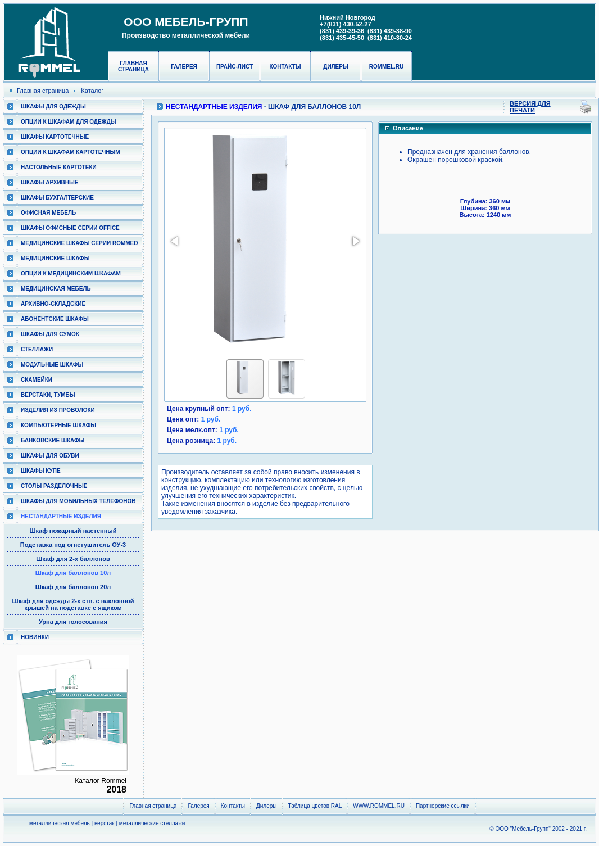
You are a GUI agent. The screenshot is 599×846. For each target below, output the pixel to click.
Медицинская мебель (56, 289)
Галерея (184, 67)
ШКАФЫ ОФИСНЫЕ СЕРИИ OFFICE (70, 228)
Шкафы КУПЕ (41, 471)
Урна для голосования (73, 621)
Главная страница (133, 66)
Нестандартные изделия (61, 516)
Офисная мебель (48, 213)
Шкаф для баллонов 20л (73, 586)
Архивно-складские (53, 304)
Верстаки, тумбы (48, 395)
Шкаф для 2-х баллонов (73, 558)
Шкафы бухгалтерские (57, 197)
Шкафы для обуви (50, 456)
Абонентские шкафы (55, 319)
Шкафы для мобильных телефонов (78, 501)
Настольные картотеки (59, 167)
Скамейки (36, 380)
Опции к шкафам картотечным (70, 152)
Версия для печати (530, 107)
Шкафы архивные (50, 182)
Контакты (285, 67)
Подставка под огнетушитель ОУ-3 (73, 544)
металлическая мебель (59, 823)
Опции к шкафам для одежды (68, 122)
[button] (175, 241)
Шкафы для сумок (50, 334)
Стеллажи (37, 349)
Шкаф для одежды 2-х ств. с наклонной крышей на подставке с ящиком (73, 604)
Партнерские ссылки (443, 806)
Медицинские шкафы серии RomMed (79, 243)
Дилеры (335, 67)
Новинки (35, 637)
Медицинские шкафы (55, 258)
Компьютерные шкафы (58, 425)
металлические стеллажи (152, 823)
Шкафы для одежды (53, 106)
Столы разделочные (54, 486)
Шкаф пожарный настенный (72, 530)
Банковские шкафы (52, 440)
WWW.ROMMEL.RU (379, 806)
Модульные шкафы (52, 364)
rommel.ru (386, 67)
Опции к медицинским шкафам (71, 273)
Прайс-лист (234, 67)
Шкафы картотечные (55, 137)
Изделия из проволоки (58, 410)
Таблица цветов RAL (315, 806)
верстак (104, 823)
